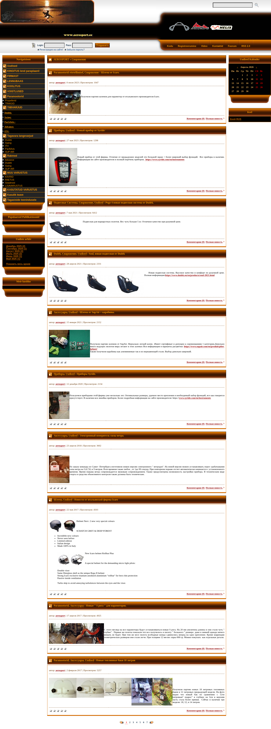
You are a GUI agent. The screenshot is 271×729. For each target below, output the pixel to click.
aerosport (60, 82)
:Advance (9, 160)
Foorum (232, 46)
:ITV (6, 146)
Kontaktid (217, 46)
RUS (238, 119)
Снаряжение (79, 59)
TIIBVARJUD (14, 107)
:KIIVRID (9, 177)
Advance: (9, 126)
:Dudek (8, 140)
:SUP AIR (9, 152)
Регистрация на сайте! (51, 50)
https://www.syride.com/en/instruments (164, 159)
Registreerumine (187, 46)
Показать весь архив (18, 264)
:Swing (7, 143)
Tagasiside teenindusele (21, 199)
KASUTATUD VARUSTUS (22, 189)
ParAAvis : (9, 122)
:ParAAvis (9, 149)
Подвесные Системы (66, 202)
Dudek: (8, 112)
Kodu (170, 46)
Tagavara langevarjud (20, 135)
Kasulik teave (15, 194)
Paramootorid (15, 96)
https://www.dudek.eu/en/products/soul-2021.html (190, 275)
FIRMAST (12, 76)
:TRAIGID (9, 103)
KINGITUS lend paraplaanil (23, 71)
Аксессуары (61, 312)
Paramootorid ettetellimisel (68, 72)
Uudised (12, 65)
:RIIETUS (9, 179)
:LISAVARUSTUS (13, 185)
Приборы (59, 130)
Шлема (58, 499)
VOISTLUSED (15, 91)
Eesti (233, 119)
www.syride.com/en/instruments (195, 398)
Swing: (7, 117)
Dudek (57, 253)
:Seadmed (9, 182)
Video (204, 46)
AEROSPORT (61, 59)
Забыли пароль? (76, 50)
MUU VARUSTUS (17, 172)
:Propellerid (10, 100)
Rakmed (12, 155)
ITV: (6, 131)
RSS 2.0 (245, 46)
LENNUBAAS (15, 81)
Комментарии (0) (196, 118)
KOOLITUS (13, 86)
